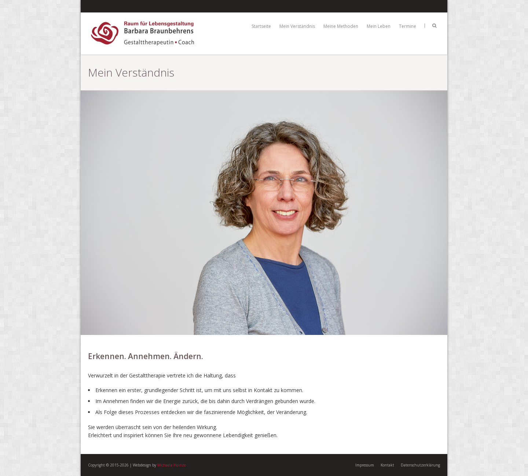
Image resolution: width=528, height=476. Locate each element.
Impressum (364, 465)
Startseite (261, 26)
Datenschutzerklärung (420, 465)
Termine (407, 26)
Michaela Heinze (171, 465)
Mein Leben (378, 26)
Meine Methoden (340, 26)
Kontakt (387, 465)
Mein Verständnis (297, 26)
